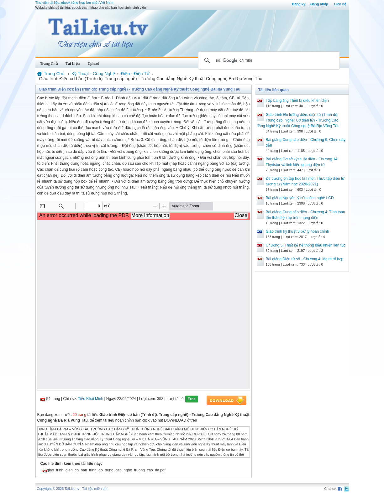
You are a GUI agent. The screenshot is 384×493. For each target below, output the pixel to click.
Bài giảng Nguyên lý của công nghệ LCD (300, 198)
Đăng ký (298, 4)
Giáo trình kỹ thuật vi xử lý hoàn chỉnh (297, 231)
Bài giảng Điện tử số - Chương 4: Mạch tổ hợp (305, 259)
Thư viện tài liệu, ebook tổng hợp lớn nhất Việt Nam (74, 2)
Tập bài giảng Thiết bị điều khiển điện (297, 100)
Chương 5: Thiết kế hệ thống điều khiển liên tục (306, 245)
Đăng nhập (319, 4)
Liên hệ (340, 4)
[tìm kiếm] (268, 60)
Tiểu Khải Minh (90, 399)
